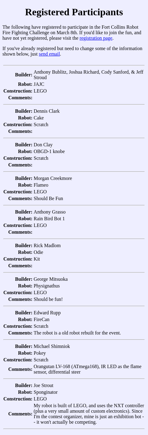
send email (49, 54)
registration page (96, 38)
